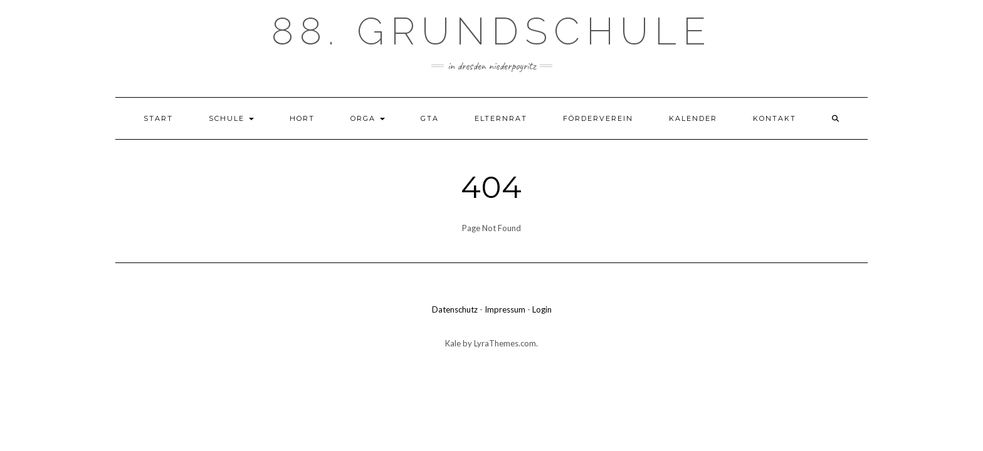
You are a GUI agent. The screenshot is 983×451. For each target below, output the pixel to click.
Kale (453, 343)
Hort (302, 118)
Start (158, 118)
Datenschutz (455, 309)
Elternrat (501, 118)
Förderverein (598, 118)
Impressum (505, 309)
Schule (231, 118)
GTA (430, 118)
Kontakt (774, 118)
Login (542, 309)
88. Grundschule (491, 31)
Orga (367, 118)
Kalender (693, 118)
